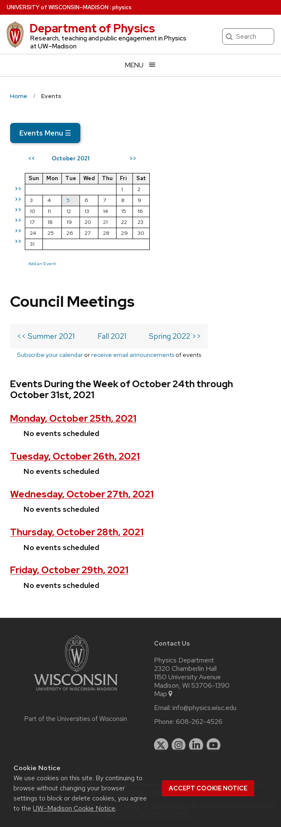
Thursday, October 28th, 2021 (76, 532)
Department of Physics (92, 28)
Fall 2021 (112, 336)
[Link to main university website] (76, 692)
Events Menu (45, 133)
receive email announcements (132, 355)
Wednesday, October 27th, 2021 (82, 494)
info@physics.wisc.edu (204, 708)
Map (164, 694)
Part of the (75, 719)
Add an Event (42, 263)
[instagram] (179, 745)
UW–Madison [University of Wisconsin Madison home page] (58, 7)
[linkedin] (196, 745)
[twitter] (161, 745)
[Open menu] (140, 65)
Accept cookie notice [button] (208, 788)
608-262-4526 (199, 722)
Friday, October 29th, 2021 (69, 570)
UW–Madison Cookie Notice (74, 808)
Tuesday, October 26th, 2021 (75, 456)
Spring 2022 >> (175, 336)
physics (122, 7)
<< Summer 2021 (46, 336)
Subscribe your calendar (50, 355)
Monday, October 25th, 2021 (73, 418)
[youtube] (214, 745)
